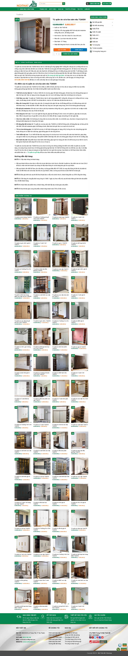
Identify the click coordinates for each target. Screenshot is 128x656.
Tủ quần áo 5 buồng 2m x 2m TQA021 (23, 269)
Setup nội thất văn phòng (72, 635)
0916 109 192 (94, 3)
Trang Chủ (43, 9)
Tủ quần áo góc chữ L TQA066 (42, 321)
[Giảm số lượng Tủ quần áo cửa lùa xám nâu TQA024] (54, 54)
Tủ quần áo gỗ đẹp (33, 152)
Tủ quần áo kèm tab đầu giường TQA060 (40, 269)
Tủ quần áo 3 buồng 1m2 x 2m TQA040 (23, 425)
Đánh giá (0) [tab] (37, 62)
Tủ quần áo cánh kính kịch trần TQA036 (60, 477)
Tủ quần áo (19, 14)
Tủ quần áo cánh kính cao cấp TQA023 (41, 451)
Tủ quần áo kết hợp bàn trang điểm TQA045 (79, 555)
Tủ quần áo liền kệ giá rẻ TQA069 (59, 529)
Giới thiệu (52, 9)
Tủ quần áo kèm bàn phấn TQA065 (59, 347)
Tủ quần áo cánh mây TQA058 (60, 217)
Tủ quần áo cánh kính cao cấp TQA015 (79, 581)
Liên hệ (87, 9)
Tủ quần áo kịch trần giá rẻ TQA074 (22, 373)
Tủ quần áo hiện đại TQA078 (79, 528)
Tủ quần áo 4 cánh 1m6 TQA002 (39, 243)
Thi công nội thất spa (71, 633)
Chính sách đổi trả (54, 635)
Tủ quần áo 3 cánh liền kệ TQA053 (22, 399)
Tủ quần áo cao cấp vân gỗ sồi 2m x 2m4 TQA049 (22, 321)
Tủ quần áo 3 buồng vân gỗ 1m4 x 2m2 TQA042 (41, 217)
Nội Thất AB (102, 653)
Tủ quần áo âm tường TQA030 (23, 217)
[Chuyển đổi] (112, 22)
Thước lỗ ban (70, 9)
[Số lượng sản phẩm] (56, 54)
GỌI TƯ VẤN (62, 49)
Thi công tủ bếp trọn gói (72, 643)
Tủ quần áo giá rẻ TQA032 (78, 347)
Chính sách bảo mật (54, 633)
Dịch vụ (60, 9)
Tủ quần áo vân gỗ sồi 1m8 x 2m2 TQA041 (60, 607)
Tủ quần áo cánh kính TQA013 (79, 424)
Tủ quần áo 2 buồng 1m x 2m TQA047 (60, 321)
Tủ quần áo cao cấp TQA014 (60, 269)
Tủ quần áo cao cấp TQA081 (79, 476)
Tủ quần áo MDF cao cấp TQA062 (59, 581)
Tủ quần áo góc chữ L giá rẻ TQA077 (22, 243)
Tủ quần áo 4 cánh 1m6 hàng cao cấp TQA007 (23, 503)
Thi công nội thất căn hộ (72, 637)
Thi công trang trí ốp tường (73, 639)
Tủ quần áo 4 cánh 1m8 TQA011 (77, 373)
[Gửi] (63, 3)
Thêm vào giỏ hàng (70, 54)
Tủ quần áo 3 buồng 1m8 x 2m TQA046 (60, 555)
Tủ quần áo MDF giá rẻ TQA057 (77, 321)
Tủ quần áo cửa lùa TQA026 (41, 476)
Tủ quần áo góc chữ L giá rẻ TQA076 (79, 269)
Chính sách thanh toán (55, 637)
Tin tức (80, 9)
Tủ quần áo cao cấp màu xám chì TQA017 (60, 295)
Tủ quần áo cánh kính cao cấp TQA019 (23, 451)
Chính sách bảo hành (55, 641)
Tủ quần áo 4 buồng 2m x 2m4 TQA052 (41, 529)
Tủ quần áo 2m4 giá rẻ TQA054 (58, 503)
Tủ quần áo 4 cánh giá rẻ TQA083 (78, 295)
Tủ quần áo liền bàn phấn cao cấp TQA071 (41, 399)
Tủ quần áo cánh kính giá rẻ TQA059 (22, 477)
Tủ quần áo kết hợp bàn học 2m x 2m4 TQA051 (41, 347)
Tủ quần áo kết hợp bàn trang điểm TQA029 (23, 607)
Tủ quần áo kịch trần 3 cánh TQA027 (41, 581)
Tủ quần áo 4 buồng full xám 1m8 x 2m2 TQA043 (41, 373)
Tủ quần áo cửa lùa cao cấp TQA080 (60, 425)
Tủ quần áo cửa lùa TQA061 (22, 528)
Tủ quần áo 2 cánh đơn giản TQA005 (60, 399)
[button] (107, 3)
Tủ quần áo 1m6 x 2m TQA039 (23, 554)
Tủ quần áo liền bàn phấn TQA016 (40, 607)
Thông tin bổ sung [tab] (27, 62)
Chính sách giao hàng (55, 639)
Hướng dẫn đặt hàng (55, 643)
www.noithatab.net (29, 642)
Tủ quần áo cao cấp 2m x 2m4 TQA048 (79, 399)
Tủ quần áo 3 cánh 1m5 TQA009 (77, 607)
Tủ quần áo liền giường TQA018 (21, 581)
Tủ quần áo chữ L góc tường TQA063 (23, 347)
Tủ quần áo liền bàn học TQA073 (40, 503)
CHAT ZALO (79, 49)
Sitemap (109, 653)
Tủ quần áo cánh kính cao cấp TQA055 (41, 295)
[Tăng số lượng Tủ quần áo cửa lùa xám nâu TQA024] (59, 54)
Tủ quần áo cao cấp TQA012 (41, 554)
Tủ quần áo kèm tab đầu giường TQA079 (78, 451)
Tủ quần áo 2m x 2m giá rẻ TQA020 (78, 503)
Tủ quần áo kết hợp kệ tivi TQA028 (78, 243)
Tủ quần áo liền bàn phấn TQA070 (59, 451)
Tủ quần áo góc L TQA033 (59, 243)
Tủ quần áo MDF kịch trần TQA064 (59, 373)
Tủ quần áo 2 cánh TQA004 (41, 424)
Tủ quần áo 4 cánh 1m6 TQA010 (77, 217)
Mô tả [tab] (17, 62)
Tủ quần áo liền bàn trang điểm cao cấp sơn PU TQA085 (23, 295)
